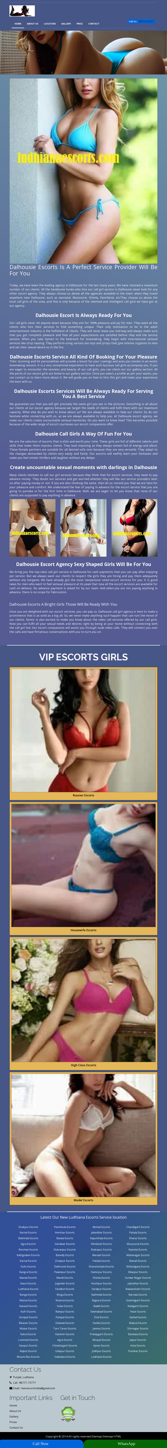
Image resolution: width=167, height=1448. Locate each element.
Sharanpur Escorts (65, 1249)
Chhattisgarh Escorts (64, 1345)
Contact (93, 23)
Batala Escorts (64, 1238)
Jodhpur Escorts (101, 1351)
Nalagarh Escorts (138, 1306)
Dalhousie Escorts (64, 1266)
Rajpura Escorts (101, 1300)
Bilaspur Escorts (137, 1272)
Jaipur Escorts (138, 1340)
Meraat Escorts (101, 1255)
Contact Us (16, 1427)
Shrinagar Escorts (137, 1328)
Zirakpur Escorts (28, 1227)
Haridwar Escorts (65, 1244)
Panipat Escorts (65, 1317)
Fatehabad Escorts (101, 1311)
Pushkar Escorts (137, 1351)
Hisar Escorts (138, 1311)
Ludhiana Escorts (28, 1289)
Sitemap (97, 1436)
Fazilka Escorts (101, 1323)
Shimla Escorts (101, 1277)
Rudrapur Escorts (101, 1249)
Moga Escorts (65, 1294)
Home (18, 23)
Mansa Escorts (28, 1300)
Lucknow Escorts (28, 1340)
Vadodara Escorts (65, 1357)
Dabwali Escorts (64, 1323)
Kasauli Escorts (28, 1306)
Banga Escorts (28, 1294)
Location (50, 23)
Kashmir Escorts (64, 1334)
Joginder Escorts (65, 1283)
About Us (32, 23)
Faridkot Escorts (64, 1289)
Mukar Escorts (28, 1328)
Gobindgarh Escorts (138, 1300)
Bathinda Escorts (28, 1238)
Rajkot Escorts (28, 1351)
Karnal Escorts (28, 1232)
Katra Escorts (28, 1334)
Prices (13, 1422)
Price (80, 23)
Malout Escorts (138, 1323)
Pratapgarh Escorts (101, 1334)
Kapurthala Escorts (101, 1238)
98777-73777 (146, 21)
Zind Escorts (101, 1317)
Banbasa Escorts (138, 1334)
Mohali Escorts (101, 1227)
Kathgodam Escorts (28, 1255)
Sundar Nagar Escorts (138, 1277)
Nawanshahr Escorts (138, 1289)
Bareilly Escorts (65, 1255)
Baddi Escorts (101, 1306)
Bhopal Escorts (101, 1340)
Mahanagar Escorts (138, 1255)
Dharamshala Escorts (101, 1266)
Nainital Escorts (138, 1249)
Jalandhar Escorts (101, 1232)
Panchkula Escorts (65, 1227)
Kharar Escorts (138, 1238)
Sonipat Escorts (28, 1317)
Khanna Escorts (65, 1300)
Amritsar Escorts (65, 1232)
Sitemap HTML (112, 1436)
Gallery (66, 23)
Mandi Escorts (64, 1277)
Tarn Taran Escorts (64, 1328)
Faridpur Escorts (101, 1289)
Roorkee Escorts (28, 1249)
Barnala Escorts (138, 1294)
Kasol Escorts (28, 1283)
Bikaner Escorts (28, 1323)
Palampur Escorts (64, 1272)
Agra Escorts (28, 1244)
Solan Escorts (65, 1306)
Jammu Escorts (101, 1328)
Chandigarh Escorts (138, 1227)
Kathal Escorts (138, 1317)
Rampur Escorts (64, 1311)
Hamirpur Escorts (101, 1272)
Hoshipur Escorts (101, 1283)
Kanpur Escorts (28, 1345)
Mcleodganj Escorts (137, 1266)
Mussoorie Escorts (138, 1244)
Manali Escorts (138, 1261)
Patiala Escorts (138, 1232)
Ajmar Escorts (101, 1345)
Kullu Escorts (28, 1266)
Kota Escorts (137, 1345)
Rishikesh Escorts (101, 1244)
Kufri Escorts (28, 1311)
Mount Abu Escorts (28, 1357)
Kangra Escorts (28, 1272)
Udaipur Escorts (64, 1351)
